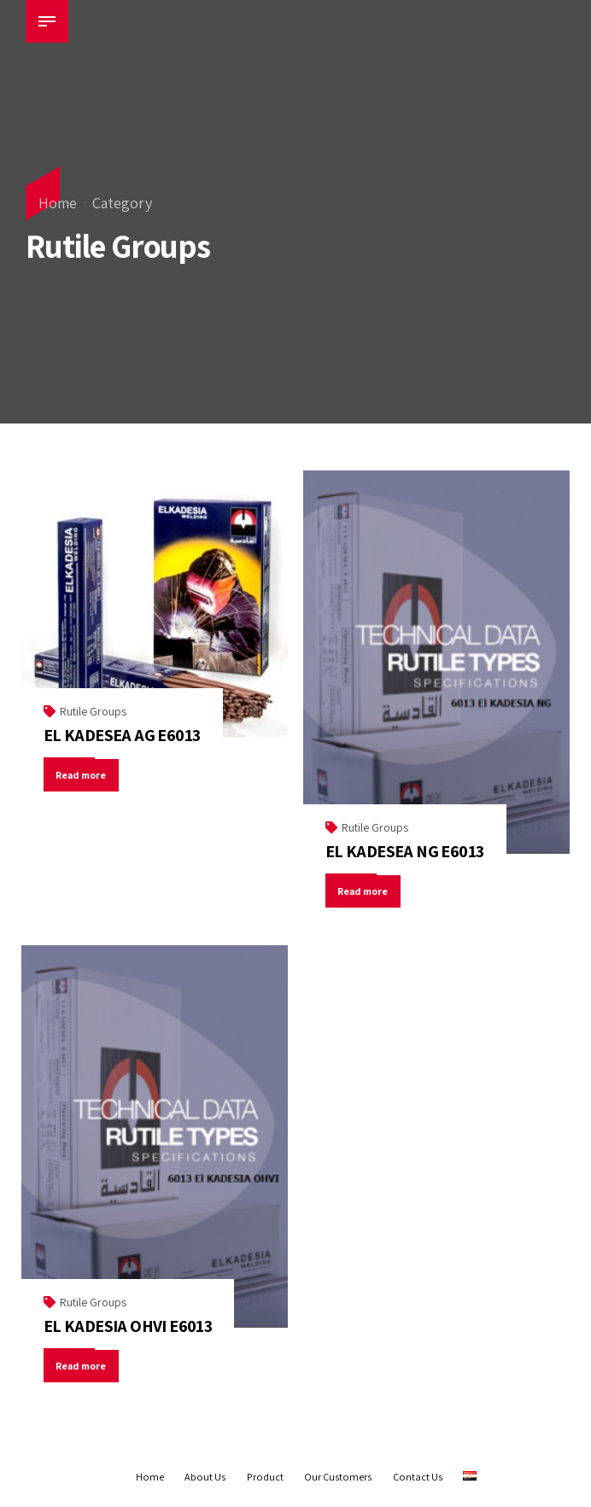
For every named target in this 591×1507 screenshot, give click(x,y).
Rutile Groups (93, 711)
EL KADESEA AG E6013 (122, 735)
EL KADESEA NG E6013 (404, 851)
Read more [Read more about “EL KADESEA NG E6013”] (364, 891)
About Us (204, 1476)
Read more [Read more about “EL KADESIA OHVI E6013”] (82, 1365)
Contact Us (417, 1476)
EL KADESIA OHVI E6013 (128, 1326)
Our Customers (338, 1476)
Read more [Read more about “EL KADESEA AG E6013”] (82, 775)
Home (57, 203)
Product (265, 1476)
